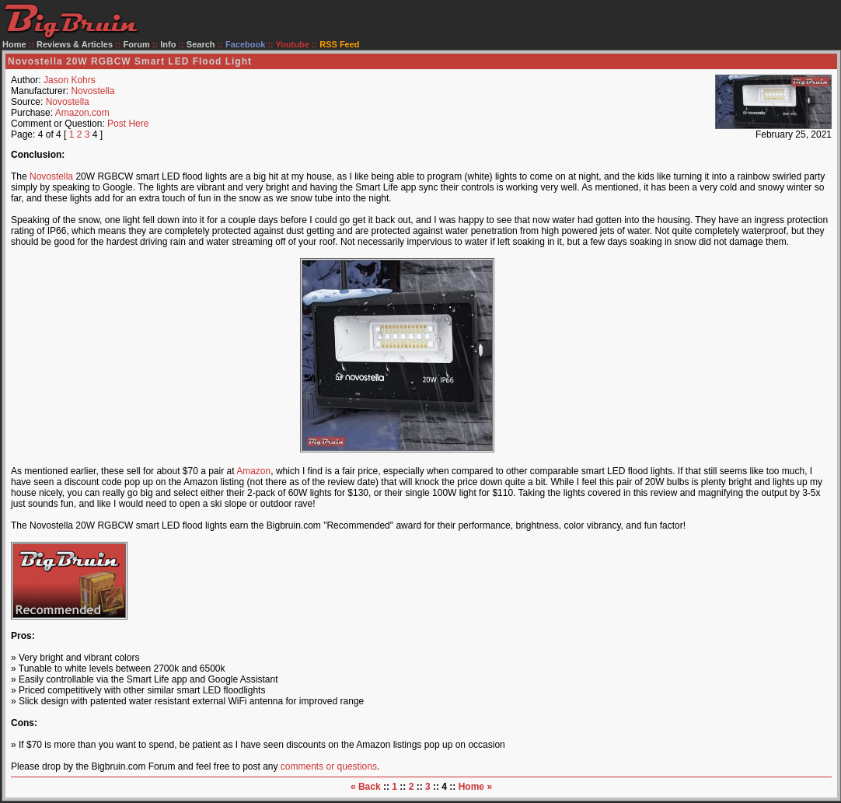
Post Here (127, 123)
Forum (137, 44)
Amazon (253, 471)
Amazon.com (82, 112)
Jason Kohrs (70, 80)
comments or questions (329, 766)
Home (14, 44)
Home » (475, 786)
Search (201, 44)
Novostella (92, 91)
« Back (366, 786)
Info (168, 44)
